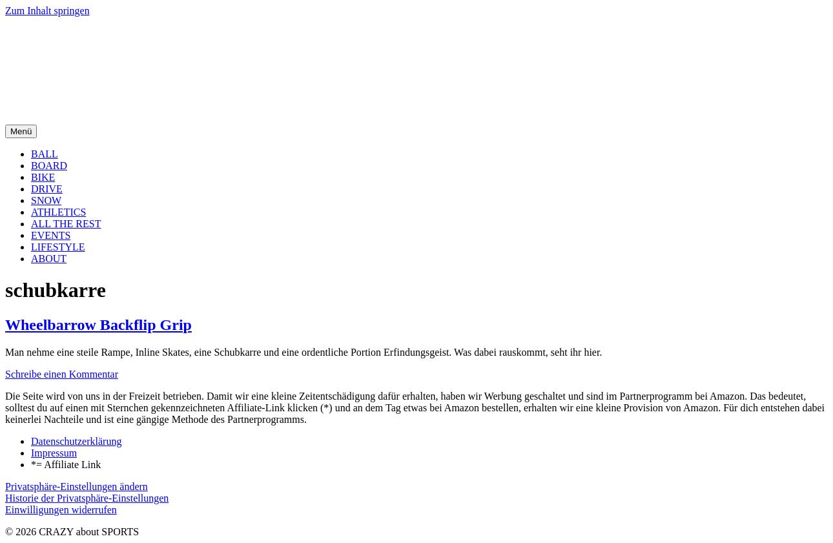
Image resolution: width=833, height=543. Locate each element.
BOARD (49, 165)
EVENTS (50, 235)
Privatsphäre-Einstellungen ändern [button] (76, 486)
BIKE (43, 177)
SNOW (46, 200)
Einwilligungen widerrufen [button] (61, 509)
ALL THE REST (66, 223)
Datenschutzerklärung (76, 441)
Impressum (54, 452)
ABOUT (49, 258)
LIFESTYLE (58, 246)
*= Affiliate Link (66, 464)
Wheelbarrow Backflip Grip (98, 324)
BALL (44, 154)
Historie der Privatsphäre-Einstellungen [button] (87, 498)
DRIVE (47, 188)
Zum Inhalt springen (47, 10)
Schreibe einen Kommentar (61, 374)
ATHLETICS (58, 212)
